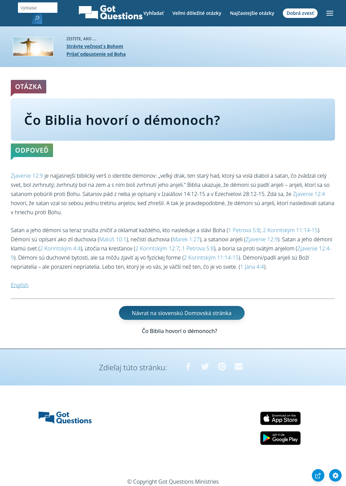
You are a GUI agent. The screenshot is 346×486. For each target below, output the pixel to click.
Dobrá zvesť (300, 13)
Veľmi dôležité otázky (196, 13)
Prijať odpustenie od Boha (96, 54)
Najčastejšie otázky (252, 13)
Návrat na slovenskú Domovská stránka (181, 312)
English (19, 285)
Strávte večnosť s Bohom (95, 46)
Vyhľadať (153, 13)
